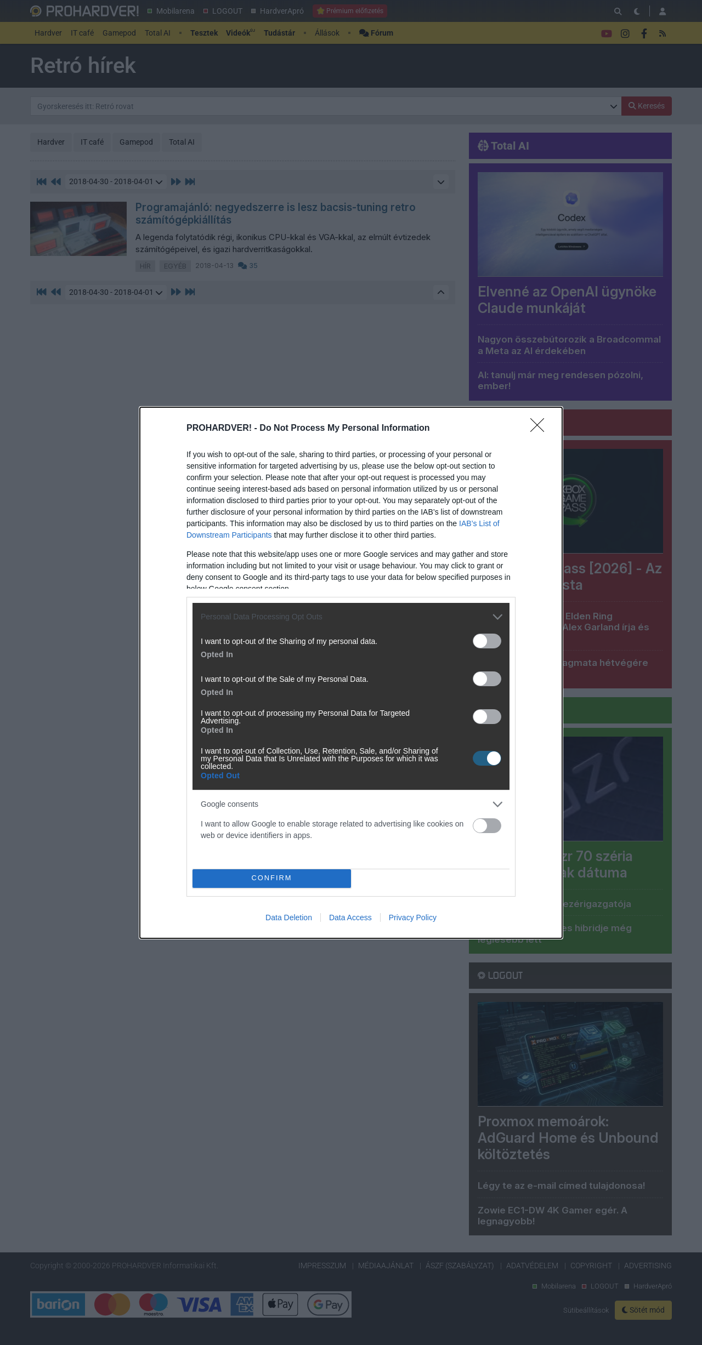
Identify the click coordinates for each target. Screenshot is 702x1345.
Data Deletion (288, 917)
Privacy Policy (413, 917)
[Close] (540, 428)
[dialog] (351, 672)
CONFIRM (271, 878)
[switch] (487, 641)
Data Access (350, 917)
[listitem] (351, 617)
